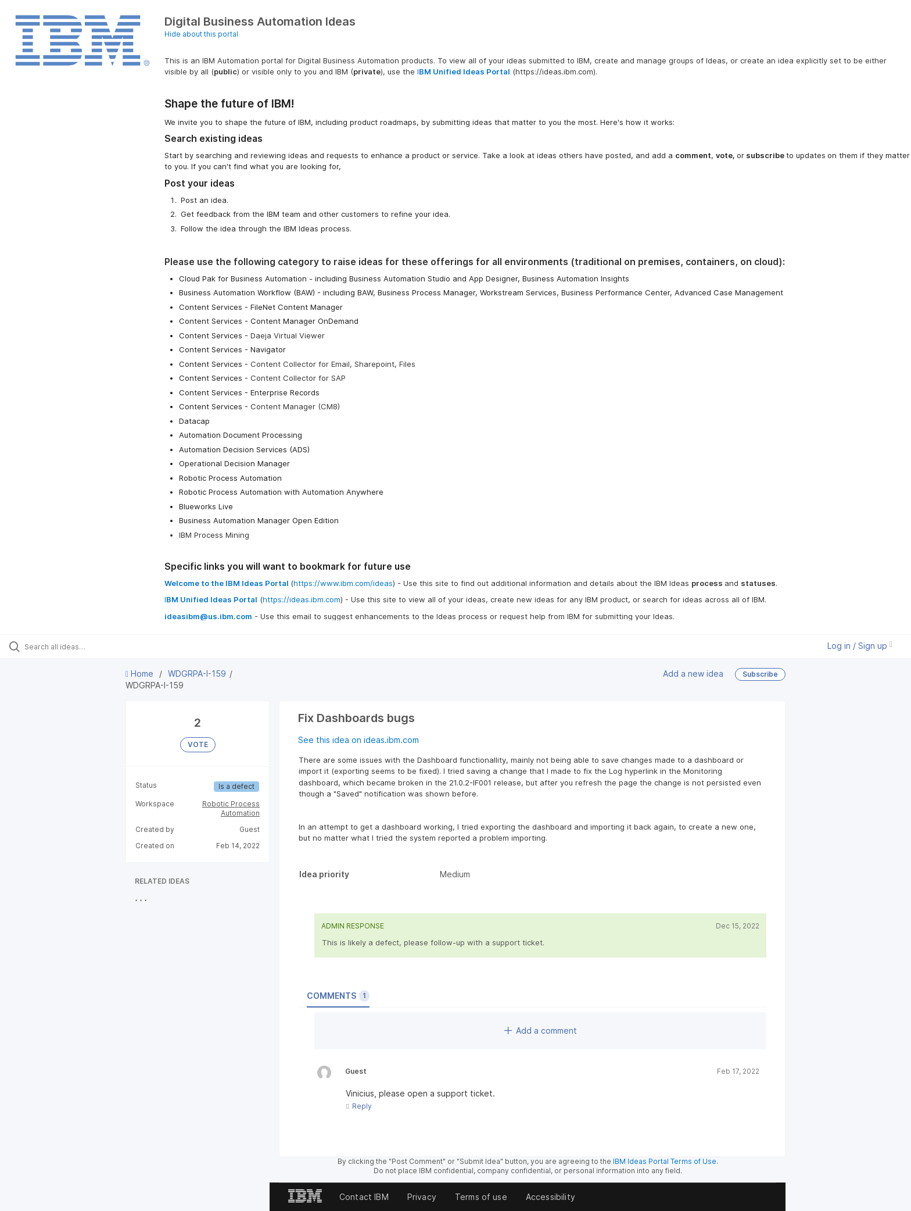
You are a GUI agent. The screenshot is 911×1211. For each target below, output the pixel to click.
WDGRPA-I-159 (197, 673)
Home (140, 673)
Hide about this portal (201, 34)
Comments (338, 996)
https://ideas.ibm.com (301, 599)
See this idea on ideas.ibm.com (358, 740)
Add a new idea (693, 673)
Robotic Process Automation (231, 808)
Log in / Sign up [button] (859, 646)
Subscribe (760, 674)
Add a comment (540, 1030)
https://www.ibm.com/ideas (343, 583)
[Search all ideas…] (106, 646)
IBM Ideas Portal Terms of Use (664, 1161)
